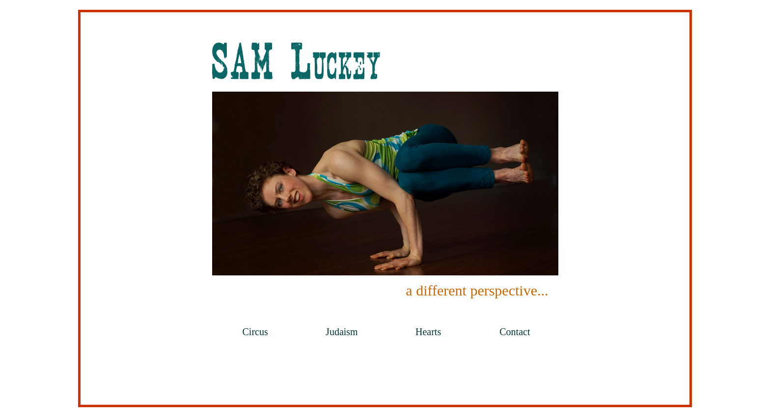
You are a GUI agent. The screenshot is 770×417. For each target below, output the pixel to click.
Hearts (428, 331)
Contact (514, 331)
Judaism (342, 331)
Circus (255, 331)
